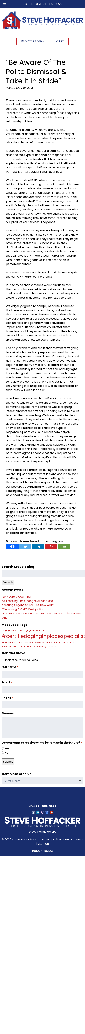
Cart (60, 41)
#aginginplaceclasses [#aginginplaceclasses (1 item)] (12, 630)
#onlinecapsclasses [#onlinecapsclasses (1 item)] (28, 642)
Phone (7, 698)
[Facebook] (12, 546)
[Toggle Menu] (4, 4)
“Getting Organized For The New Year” (28, 605)
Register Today (32, 41)
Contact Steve (73, 840)
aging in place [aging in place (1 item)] (61, 642)
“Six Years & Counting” (17, 597)
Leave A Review (42, 851)
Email (7, 682)
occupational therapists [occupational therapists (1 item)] (24, 646)
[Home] (42, 29)
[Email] (64, 546)
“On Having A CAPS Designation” (23, 609)
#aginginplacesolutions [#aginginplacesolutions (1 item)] (34, 630)
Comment (9, 713)
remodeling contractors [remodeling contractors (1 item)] (47, 646)
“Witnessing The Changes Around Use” (28, 601)
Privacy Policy (51, 840)
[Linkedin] (38, 546)
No (6, 752)
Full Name (10, 667)
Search (8, 582)
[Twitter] (25, 546)
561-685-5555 (52, 4)
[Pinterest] (51, 546)
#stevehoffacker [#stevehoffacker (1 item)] (46, 642)
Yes (7, 748)
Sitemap (43, 844)
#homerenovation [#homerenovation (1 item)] (10, 642)
